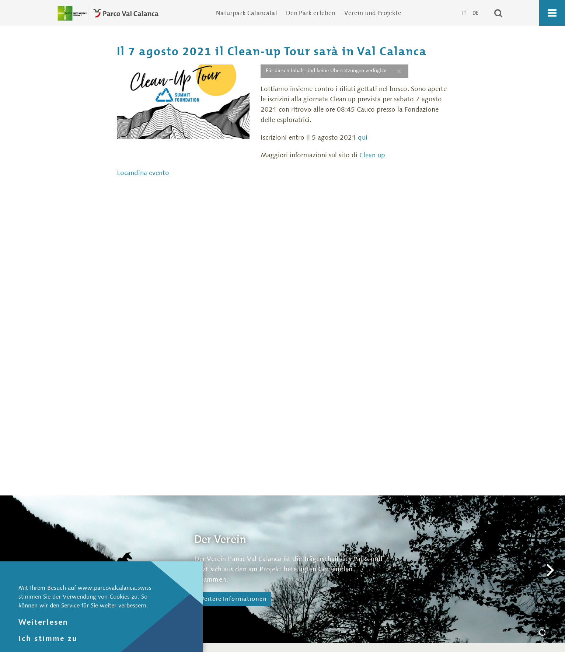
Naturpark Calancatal (246, 13)
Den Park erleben (311, 13)
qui (363, 137)
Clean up (372, 155)
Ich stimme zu (47, 638)
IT (464, 13)
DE (475, 13)
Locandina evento (143, 173)
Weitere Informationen (233, 599)
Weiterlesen (43, 621)
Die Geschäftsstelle (557, 633)
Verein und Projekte (372, 13)
